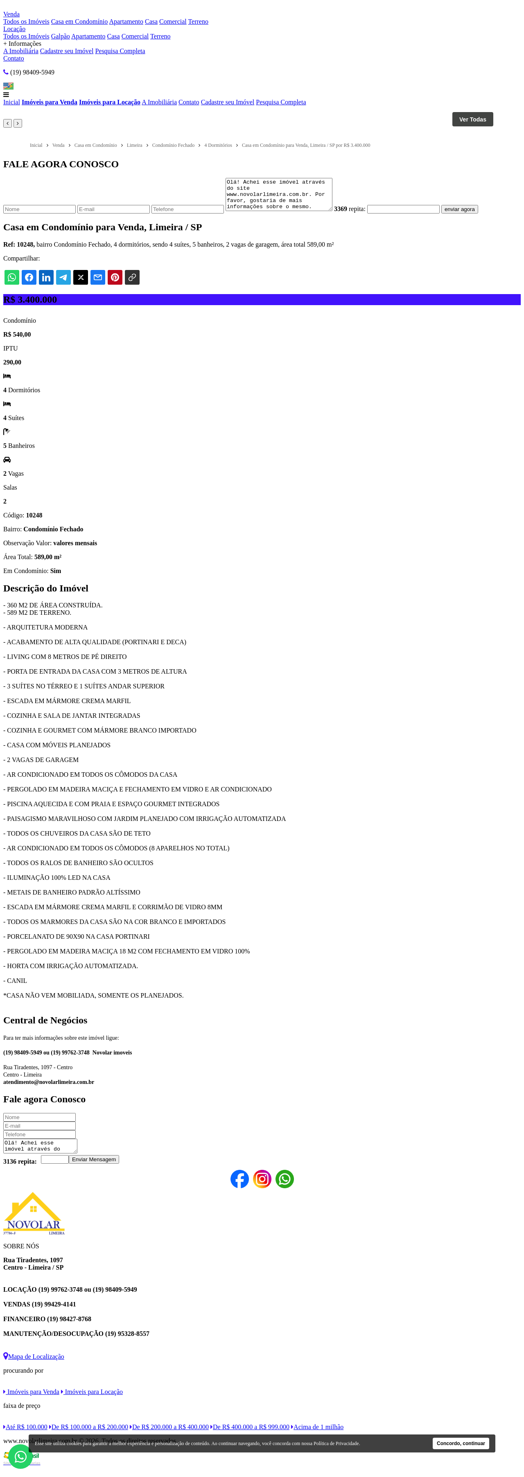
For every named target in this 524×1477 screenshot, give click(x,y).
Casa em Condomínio (79, 21)
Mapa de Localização (33, 1365)
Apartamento (126, 21)
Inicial (11, 102)
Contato (13, 58)
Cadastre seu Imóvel (67, 50)
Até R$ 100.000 (25, 1435)
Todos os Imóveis (26, 21)
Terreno (198, 21)
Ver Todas (472, 119)
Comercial (173, 21)
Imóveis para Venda (49, 102)
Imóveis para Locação (109, 102)
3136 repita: (20, 1170)
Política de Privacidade (336, 1443)
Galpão (60, 36)
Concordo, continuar (461, 1443)
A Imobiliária (20, 50)
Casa (151, 21)
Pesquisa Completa (120, 50)
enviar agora (472, 215)
